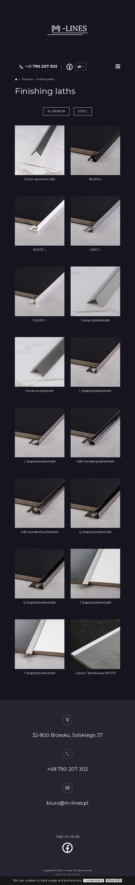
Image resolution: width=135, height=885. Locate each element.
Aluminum (56, 111)
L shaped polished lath (95, 391)
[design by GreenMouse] (67, 874)
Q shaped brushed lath (39, 602)
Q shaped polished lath (95, 532)
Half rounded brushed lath (39, 532)
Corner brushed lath (39, 391)
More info (114, 880)
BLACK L (95, 179)
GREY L (95, 250)
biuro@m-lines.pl (67, 803)
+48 (38, 66)
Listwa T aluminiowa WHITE (95, 673)
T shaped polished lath (95, 602)
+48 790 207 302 (67, 769)
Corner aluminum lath (39, 179)
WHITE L (39, 250)
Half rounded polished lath (95, 461)
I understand (93, 880)
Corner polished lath (95, 320)
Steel (83, 111)
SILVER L (39, 320)
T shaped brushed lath (40, 673)
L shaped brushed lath (40, 461)
